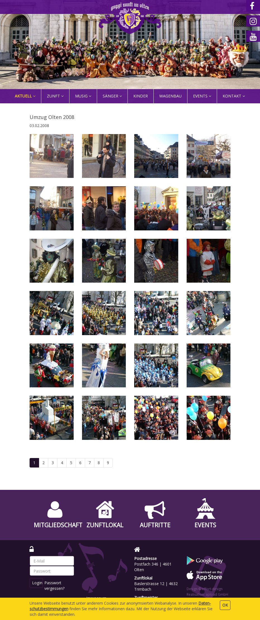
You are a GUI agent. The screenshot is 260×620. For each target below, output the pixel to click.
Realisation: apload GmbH (207, 594)
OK (225, 605)
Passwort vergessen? (56, 585)
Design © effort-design (205, 588)
